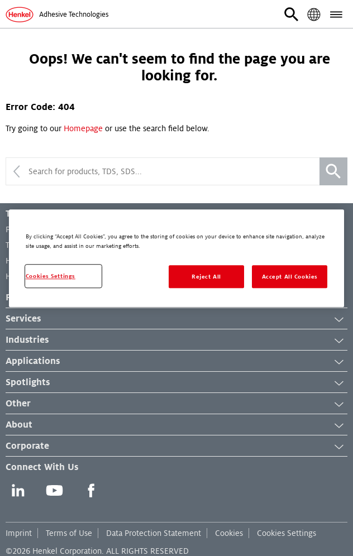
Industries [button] (176, 340)
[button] (291, 14)
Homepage (83, 128)
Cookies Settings (286, 533)
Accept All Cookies (290, 277)
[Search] (333, 171)
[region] (176, 259)
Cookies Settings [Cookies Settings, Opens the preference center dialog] (50, 276)
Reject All (206, 277)
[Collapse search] (17, 171)
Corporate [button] (176, 446)
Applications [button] (176, 361)
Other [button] (176, 404)
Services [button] (176, 319)
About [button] (176, 425)
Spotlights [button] (176, 383)
